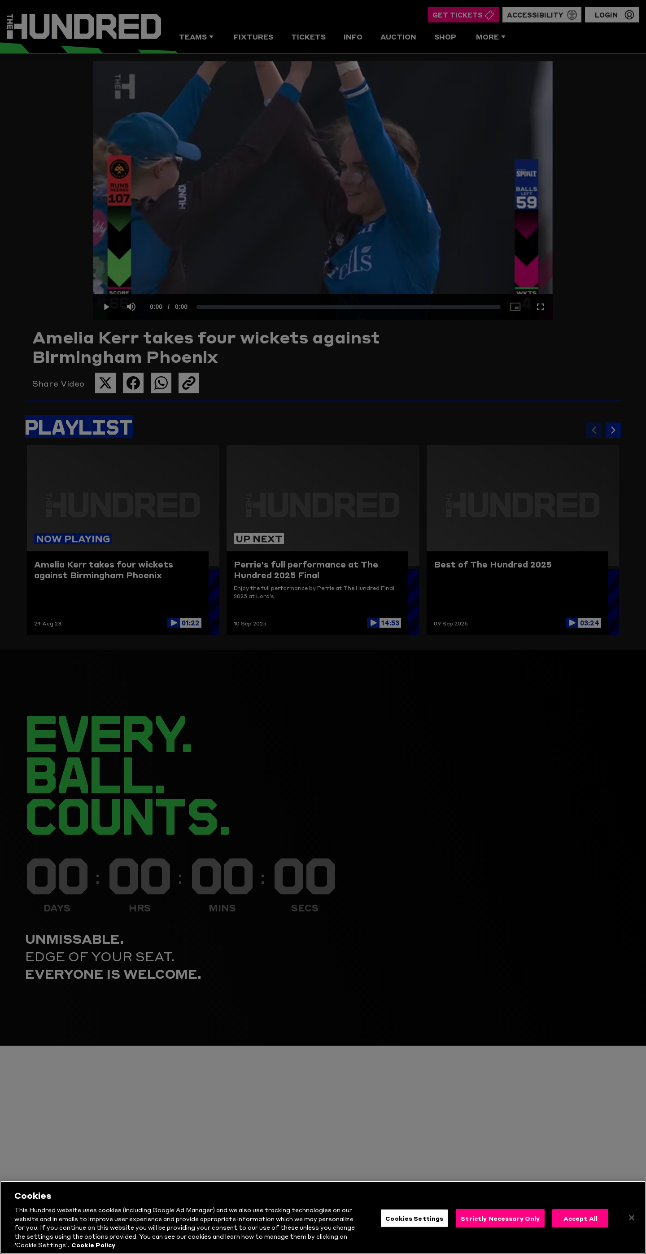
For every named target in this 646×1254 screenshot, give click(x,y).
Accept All (580, 1218)
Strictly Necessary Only (500, 1218)
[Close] (632, 1219)
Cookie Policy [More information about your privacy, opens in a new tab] (93, 1245)
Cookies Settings (414, 1218)
